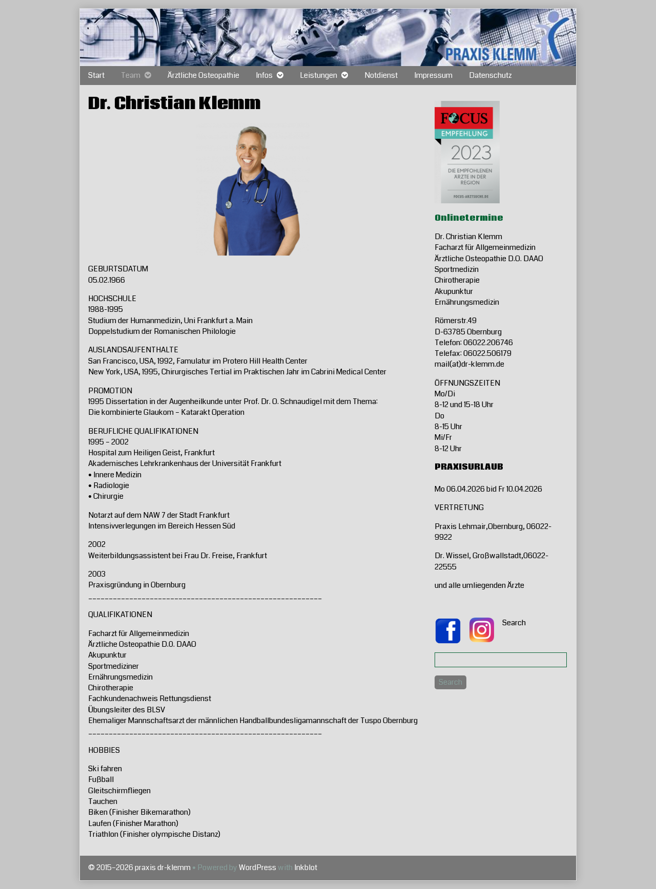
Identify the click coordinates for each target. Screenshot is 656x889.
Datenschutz (490, 75)
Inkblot (305, 867)
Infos (264, 75)
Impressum (433, 75)
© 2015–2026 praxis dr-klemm (139, 867)
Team (130, 75)
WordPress (257, 867)
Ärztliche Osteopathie (203, 75)
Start (96, 75)
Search (514, 622)
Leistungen (318, 75)
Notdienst (381, 75)
